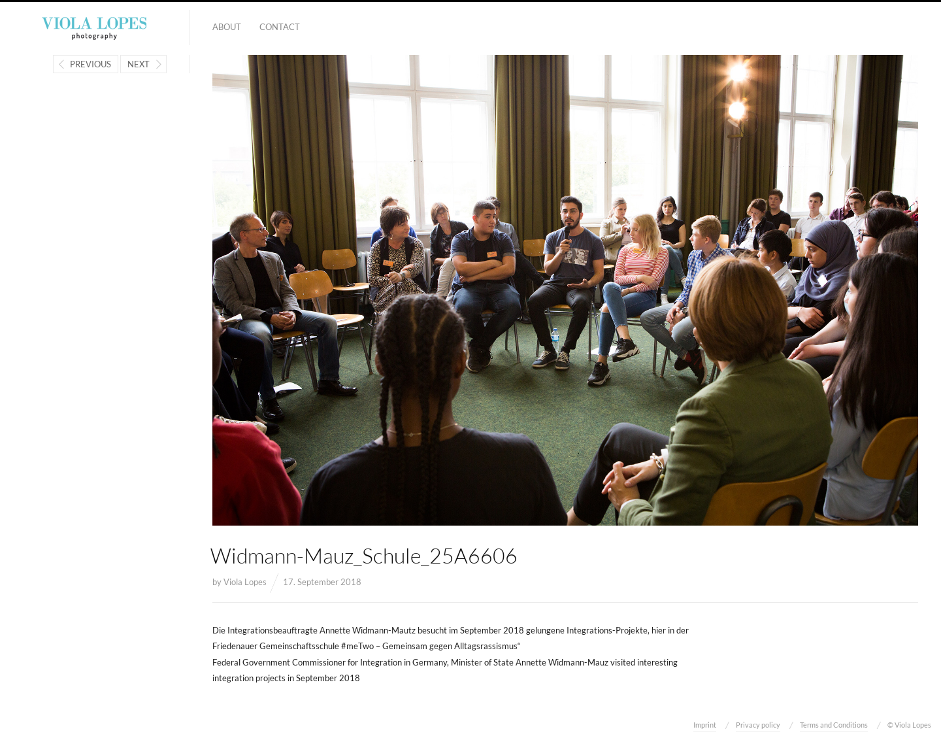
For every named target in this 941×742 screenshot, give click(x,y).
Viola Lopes (245, 582)
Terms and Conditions (834, 724)
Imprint (704, 724)
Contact (279, 27)
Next (138, 64)
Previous (90, 64)
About (226, 27)
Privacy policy (758, 724)
